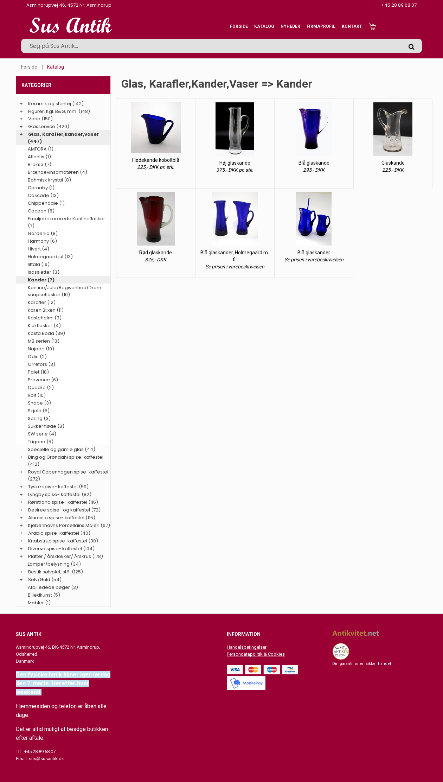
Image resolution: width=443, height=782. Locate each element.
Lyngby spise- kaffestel (54, 494)
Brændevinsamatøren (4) (57, 172)
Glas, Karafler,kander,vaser (63, 134)
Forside (239, 26)
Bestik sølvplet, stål (49, 571)
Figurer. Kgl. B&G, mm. (52, 111)
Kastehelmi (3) (45, 317)
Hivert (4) (38, 249)
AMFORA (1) (40, 149)
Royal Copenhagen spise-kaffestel (68, 472)
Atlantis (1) (39, 156)
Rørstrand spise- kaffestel (57, 502)
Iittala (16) (39, 264)
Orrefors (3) (41, 364)
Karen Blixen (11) (46, 310)
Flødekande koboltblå (155, 160)
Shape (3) (39, 403)
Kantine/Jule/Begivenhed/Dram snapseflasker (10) (64, 291)
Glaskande (393, 163)
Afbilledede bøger (49, 587)
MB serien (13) (43, 341)
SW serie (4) (42, 434)
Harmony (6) (42, 241)
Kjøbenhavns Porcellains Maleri (63, 525)
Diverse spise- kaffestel (55, 548)
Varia (34, 118)
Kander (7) (41, 279)
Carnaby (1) (41, 187)
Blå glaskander (313, 252)
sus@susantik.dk (46, 758)
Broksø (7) (39, 164)
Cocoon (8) (41, 211)
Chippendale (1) (46, 203)
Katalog (264, 26)
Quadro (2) (41, 387)
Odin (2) (37, 356)
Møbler (36, 602)
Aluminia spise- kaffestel (56, 517)
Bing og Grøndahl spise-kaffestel (65, 457)
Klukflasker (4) (44, 325)
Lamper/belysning (49, 564)
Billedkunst (40, 595)
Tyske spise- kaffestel (53, 486)
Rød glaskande (155, 252)
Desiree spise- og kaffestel (59, 510)
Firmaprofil (321, 26)
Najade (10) (41, 348)
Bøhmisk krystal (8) (49, 180)
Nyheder (290, 26)
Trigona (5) (40, 441)
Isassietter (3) (43, 272)
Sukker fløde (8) (46, 426)
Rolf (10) (37, 395)
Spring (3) (39, 418)
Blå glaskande (313, 163)
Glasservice (41, 126)
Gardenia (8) (43, 233)
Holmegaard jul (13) (50, 256)
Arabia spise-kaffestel (53, 533)
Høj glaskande (234, 163)
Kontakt (352, 26)
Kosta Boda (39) (46, 333)
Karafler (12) (42, 302)
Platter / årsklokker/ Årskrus (59, 556)
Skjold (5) (39, 410)
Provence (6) (43, 379)
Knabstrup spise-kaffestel (57, 541)
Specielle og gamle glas (56, 449)
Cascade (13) (43, 195)
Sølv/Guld (39, 579)
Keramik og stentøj (49, 103)
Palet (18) (38, 372)
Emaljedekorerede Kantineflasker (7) (66, 222)
